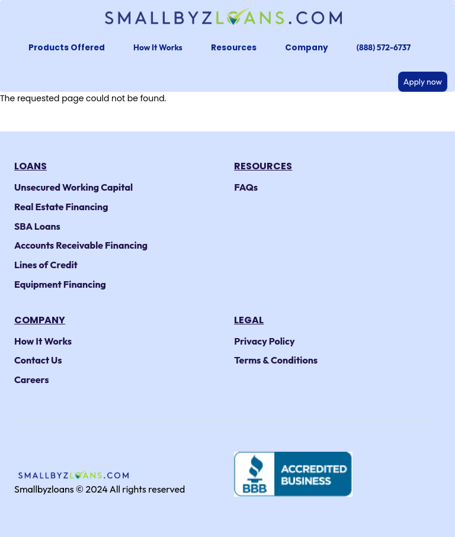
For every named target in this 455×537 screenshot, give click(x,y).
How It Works (157, 47)
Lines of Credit (46, 265)
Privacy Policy (264, 341)
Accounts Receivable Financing (81, 245)
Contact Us (38, 360)
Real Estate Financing (61, 207)
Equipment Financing (60, 284)
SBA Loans (37, 226)
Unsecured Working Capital (73, 187)
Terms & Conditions (276, 360)
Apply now (422, 81)
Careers (31, 379)
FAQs (246, 187)
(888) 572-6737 (384, 47)
